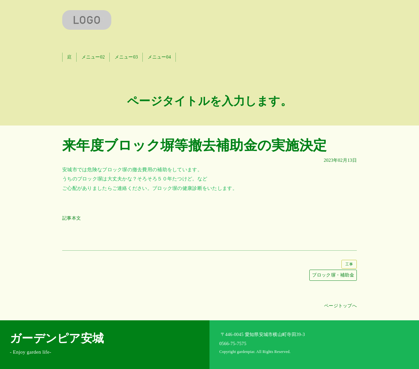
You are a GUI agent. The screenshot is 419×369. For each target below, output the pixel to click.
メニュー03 (126, 57)
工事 (349, 264)
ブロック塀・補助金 (333, 275)
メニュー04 (159, 57)
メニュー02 (93, 57)
